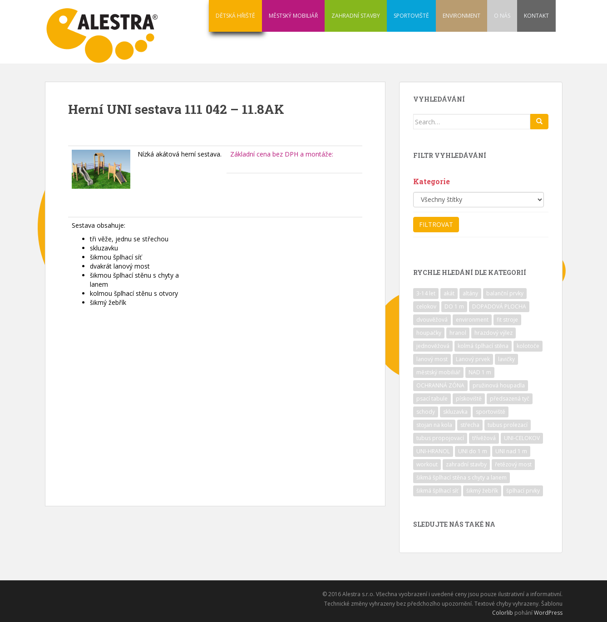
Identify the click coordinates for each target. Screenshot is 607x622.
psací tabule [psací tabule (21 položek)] (432, 398)
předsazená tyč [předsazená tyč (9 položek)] (509, 398)
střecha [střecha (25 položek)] (469, 425)
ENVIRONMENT (461, 16)
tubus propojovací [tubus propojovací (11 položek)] (440, 438)
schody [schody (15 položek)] (425, 412)
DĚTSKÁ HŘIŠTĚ (235, 16)
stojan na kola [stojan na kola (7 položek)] (434, 425)
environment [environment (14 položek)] (472, 319)
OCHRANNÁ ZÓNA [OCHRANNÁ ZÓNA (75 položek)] (440, 385)
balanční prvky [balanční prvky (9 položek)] (504, 293)
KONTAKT (536, 16)
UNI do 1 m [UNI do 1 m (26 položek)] (472, 451)
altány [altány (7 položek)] (470, 293)
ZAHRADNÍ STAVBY (355, 16)
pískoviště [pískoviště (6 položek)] (469, 398)
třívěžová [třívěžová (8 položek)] (484, 438)
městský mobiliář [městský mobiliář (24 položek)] (438, 372)
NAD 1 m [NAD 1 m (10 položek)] (480, 372)
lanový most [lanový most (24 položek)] (432, 359)
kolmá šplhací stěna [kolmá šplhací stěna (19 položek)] (483, 346)
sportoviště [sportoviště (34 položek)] (490, 412)
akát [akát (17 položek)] (449, 293)
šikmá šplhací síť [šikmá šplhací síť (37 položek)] (437, 491)
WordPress (548, 613)
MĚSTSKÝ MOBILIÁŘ (293, 16)
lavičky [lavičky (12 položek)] (506, 359)
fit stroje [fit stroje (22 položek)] (507, 319)
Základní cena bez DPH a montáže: (281, 154)
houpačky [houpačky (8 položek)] (428, 333)
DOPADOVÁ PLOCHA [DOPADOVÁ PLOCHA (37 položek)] (499, 306)
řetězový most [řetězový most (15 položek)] (513, 464)
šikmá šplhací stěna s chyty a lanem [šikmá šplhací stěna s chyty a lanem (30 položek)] (461, 477)
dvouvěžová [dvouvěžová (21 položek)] (432, 319)
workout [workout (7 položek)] (427, 464)
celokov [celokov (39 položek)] (426, 306)
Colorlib (502, 613)
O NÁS (502, 16)
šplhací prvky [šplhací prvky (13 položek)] (523, 491)
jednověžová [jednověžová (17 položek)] (432, 346)
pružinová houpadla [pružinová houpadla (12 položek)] (499, 385)
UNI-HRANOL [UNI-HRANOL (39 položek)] (433, 451)
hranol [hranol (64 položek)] (457, 333)
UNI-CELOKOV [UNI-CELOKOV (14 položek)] (522, 438)
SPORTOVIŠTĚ (411, 16)
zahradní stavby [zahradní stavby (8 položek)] (466, 464)
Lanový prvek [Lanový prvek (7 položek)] (473, 359)
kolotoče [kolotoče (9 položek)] (528, 346)
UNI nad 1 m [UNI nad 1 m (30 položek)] (511, 451)
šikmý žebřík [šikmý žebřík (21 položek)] (482, 491)
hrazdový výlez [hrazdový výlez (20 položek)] (493, 333)
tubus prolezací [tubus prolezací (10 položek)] (508, 425)
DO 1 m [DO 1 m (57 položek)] (454, 306)
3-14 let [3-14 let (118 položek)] (425, 293)
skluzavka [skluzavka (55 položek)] (455, 412)
